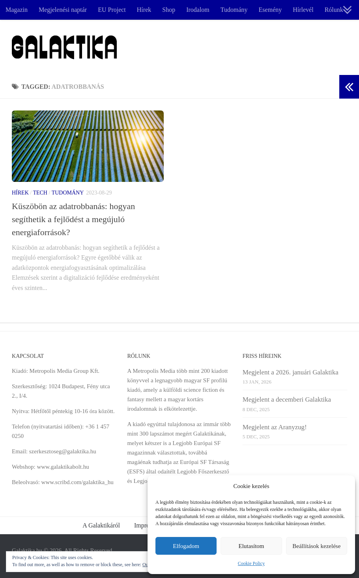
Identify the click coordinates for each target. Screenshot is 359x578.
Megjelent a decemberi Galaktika (287, 399)
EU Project (112, 9)
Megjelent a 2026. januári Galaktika (290, 372)
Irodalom (197, 9)
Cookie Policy (251, 563)
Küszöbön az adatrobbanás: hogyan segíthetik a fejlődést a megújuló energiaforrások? (73, 219)
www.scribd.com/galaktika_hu (77, 482)
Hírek (144, 9)
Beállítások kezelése (316, 546)
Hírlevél (303, 9)
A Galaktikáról (101, 525)
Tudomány (234, 9)
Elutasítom (251, 546)
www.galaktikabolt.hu (63, 467)
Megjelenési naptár (63, 9)
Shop (168, 9)
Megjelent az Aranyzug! (275, 427)
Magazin (17, 9)
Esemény (270, 9)
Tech (40, 193)
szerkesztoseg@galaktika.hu (62, 451)
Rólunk (334, 9)
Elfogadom (186, 546)
